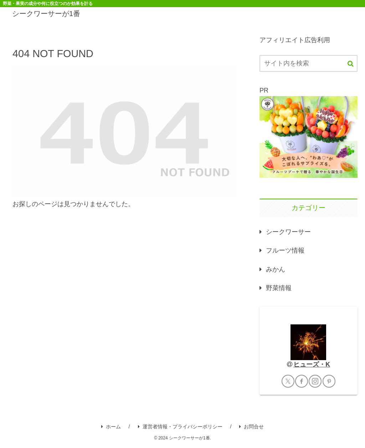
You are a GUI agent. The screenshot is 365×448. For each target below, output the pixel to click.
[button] (350, 64)
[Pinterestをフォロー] (329, 381)
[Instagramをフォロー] (315, 381)
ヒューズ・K (311, 364)
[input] (308, 63)
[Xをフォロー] (288, 381)
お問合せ (251, 426)
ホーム (111, 426)
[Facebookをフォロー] (301, 381)
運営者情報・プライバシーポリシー (180, 426)
